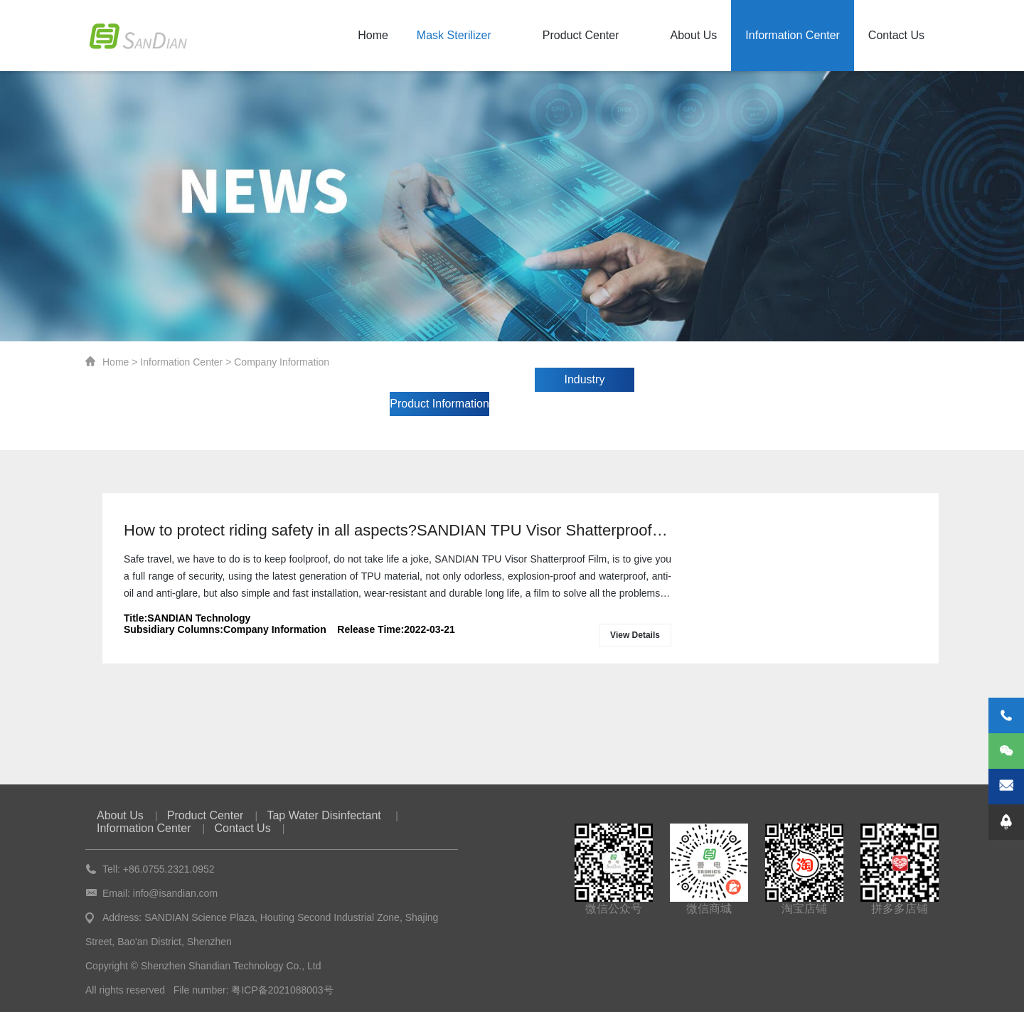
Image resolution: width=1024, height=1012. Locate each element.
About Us (694, 35)
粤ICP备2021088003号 (282, 990)
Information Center (792, 35)
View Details (635, 635)
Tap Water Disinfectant (325, 815)
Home (373, 35)
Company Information (281, 362)
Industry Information (584, 382)
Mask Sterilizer (454, 35)
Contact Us (896, 35)
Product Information (439, 404)
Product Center (581, 35)
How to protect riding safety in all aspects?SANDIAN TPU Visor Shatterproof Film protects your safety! (397, 530)
